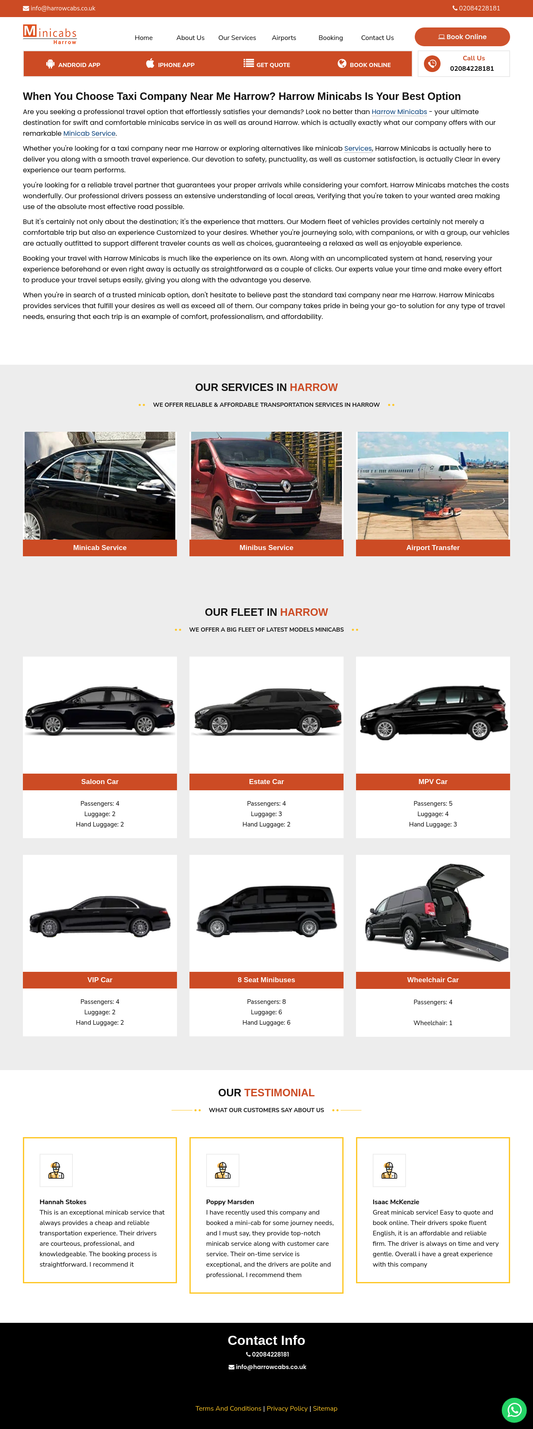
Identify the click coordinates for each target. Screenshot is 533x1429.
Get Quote (266, 63)
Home (144, 37)
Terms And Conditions (228, 1408)
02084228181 (477, 8)
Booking (331, 37)
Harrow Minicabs (399, 112)
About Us (191, 37)
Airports (284, 37)
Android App (72, 63)
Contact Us (377, 37)
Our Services (237, 37)
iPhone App (169, 63)
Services (358, 148)
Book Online (462, 37)
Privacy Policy (287, 1408)
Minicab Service (89, 133)
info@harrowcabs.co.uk (59, 8)
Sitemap (325, 1408)
